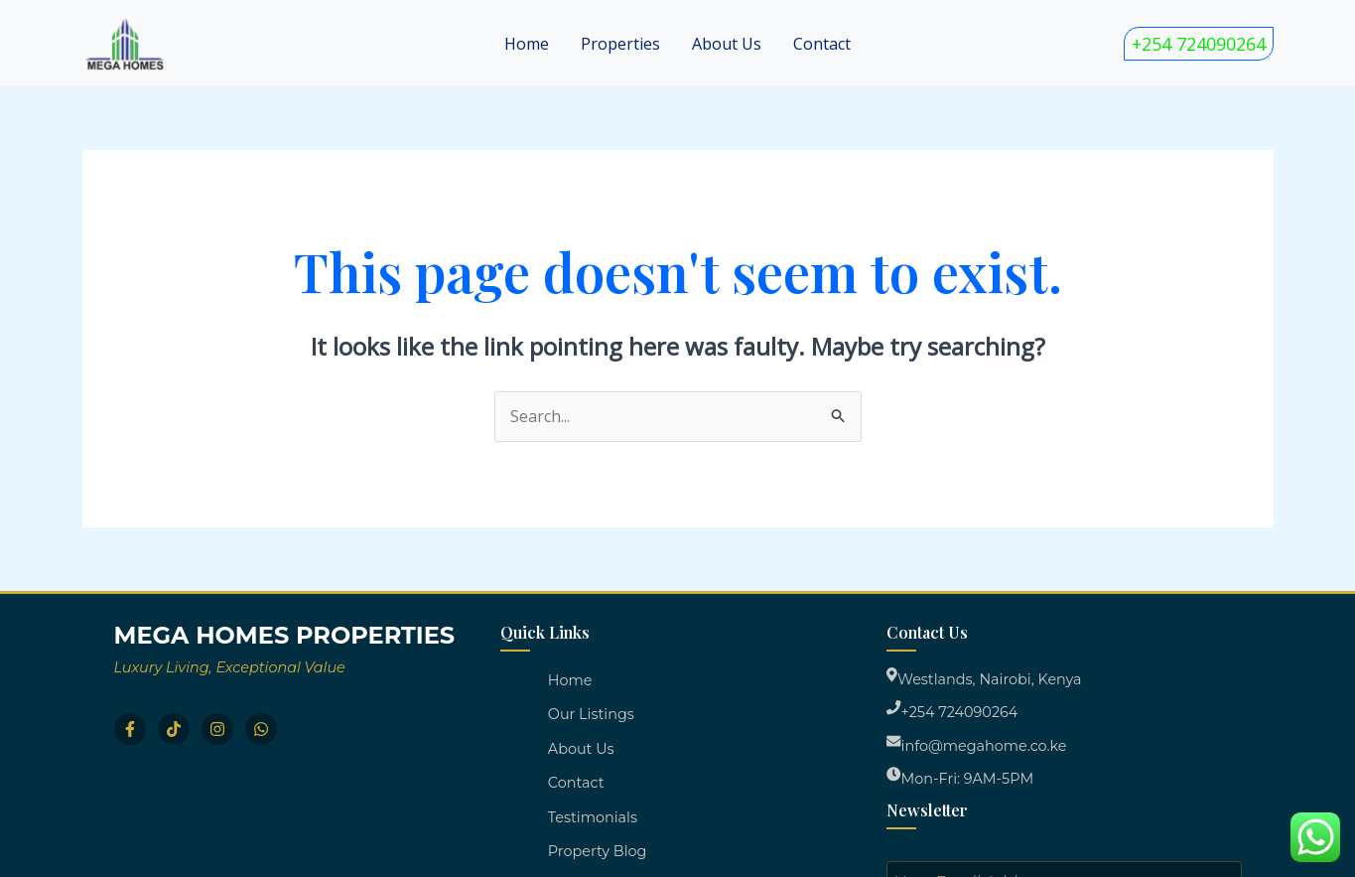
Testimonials (592, 817)
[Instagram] (217, 729)
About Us (726, 44)
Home (526, 44)
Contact (822, 44)
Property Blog (597, 851)
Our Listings (591, 714)
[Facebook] (130, 729)
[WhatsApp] (261, 729)
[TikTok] (174, 729)
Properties (620, 44)
